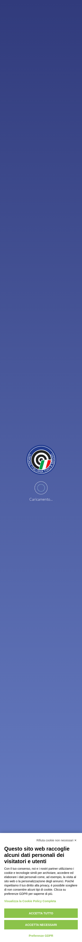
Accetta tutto (41, 913)
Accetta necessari (41, 924)
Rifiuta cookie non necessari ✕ (56, 840)
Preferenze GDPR (41, 935)
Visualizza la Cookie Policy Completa (30, 901)
